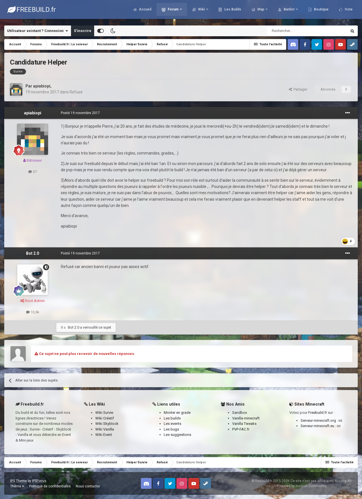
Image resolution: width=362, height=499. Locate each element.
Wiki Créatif (104, 418)
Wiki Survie (104, 412)
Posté (80, 113)
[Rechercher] (295, 30)
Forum (173, 11)
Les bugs (171, 429)
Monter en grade (177, 412)
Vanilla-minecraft (246, 418)
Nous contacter (88, 486)
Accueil (144, 11)
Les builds (172, 418)
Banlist (289, 11)
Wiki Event (103, 434)
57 (32, 172)
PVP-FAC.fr (240, 429)
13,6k (32, 312)
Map (261, 11)
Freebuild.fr (317, 412)
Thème (17, 486)
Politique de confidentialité (50, 486)
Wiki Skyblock (106, 423)
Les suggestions (177, 434)
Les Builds (232, 11)
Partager (298, 89)
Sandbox (239, 412)
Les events (172, 423)
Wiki (201, 11)
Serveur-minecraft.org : (320, 420)
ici (340, 420)
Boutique (321, 11)
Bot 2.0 (32, 253)
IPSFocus (39, 481)
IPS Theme (18, 481)
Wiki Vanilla (104, 429)
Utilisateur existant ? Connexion (37, 30)
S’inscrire (82, 31)
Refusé (76, 92)
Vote (348, 11)
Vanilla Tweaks (244, 423)
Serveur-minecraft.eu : (319, 426)
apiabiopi (41, 86)
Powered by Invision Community (302, 486)
